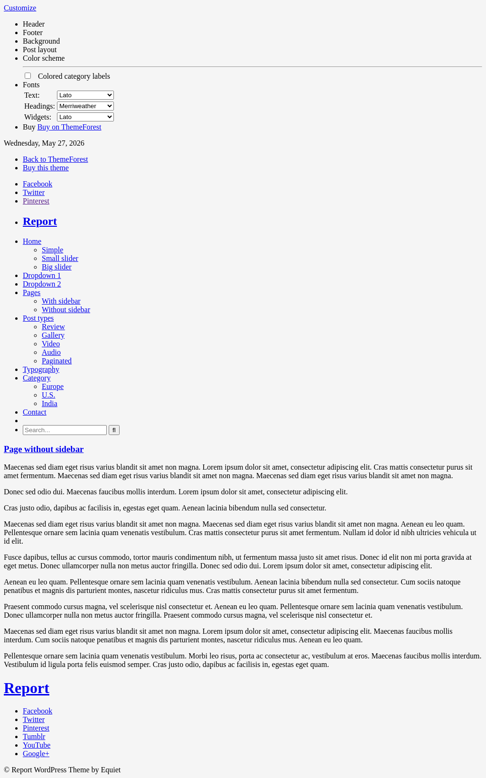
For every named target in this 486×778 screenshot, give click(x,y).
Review (53, 327)
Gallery (53, 335)
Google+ (36, 754)
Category (37, 378)
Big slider (57, 267)
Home (32, 241)
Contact (35, 412)
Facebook (37, 184)
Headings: (39, 106)
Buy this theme (46, 168)
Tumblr (34, 736)
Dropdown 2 (42, 284)
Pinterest (36, 201)
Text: (32, 95)
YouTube (36, 745)
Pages (31, 292)
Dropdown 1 (42, 275)
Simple (52, 250)
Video (51, 344)
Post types (38, 318)
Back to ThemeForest (55, 159)
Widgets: (37, 117)
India (49, 403)
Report (40, 221)
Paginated (57, 361)
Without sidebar (66, 310)
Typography (41, 369)
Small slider (60, 258)
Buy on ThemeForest (69, 127)
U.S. (48, 395)
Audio (51, 352)
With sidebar (61, 301)
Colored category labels (67, 76)
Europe (53, 386)
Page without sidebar (44, 449)
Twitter (34, 192)
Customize (20, 8)
